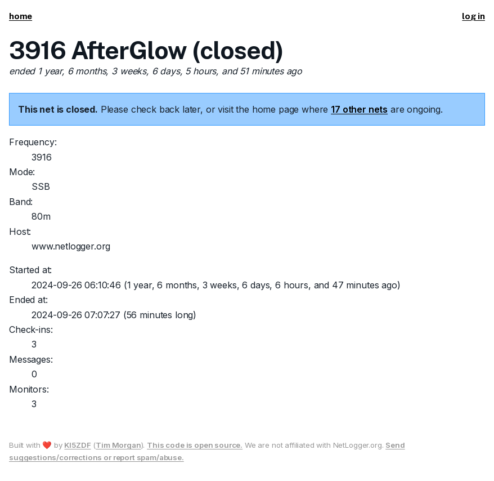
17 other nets (359, 109)
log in (473, 16)
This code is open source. (194, 444)
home (20, 16)
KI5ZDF (77, 444)
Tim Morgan (118, 444)
